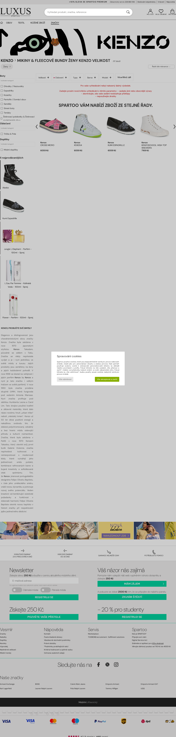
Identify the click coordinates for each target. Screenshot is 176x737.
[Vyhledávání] (128, 12)
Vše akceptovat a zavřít (107, 379)
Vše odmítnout (65, 379)
